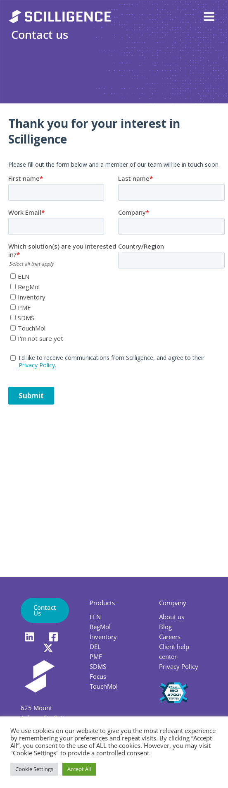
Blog (165, 627)
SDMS (98, 666)
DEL (95, 646)
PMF (96, 656)
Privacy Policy (178, 666)
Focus (98, 676)
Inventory (103, 636)
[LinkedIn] (29, 637)
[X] (48, 648)
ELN (95, 617)
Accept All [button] (79, 769)
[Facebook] (53, 637)
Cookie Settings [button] (34, 769)
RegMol (100, 627)
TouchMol (104, 686)
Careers (169, 636)
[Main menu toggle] (209, 16)
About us (171, 617)
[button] (45, 610)
